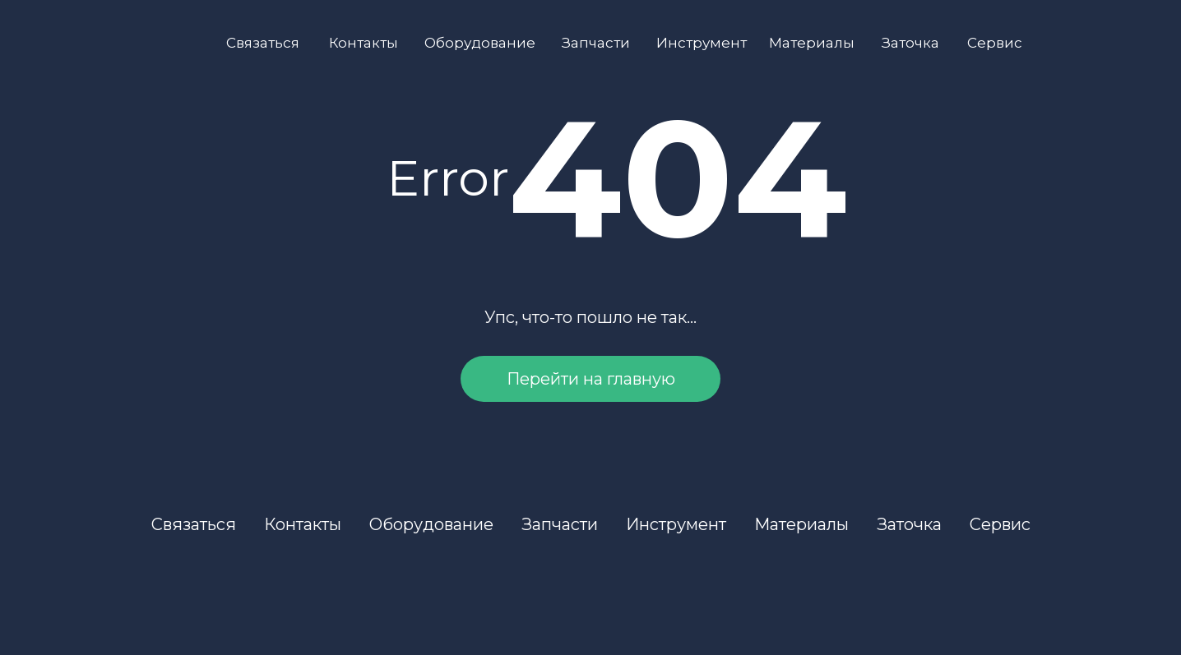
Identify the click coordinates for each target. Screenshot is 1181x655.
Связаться (262, 43)
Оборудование (479, 43)
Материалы (811, 43)
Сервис (994, 43)
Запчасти (596, 43)
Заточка (910, 43)
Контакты (363, 43)
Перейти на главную (591, 379)
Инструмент (701, 43)
